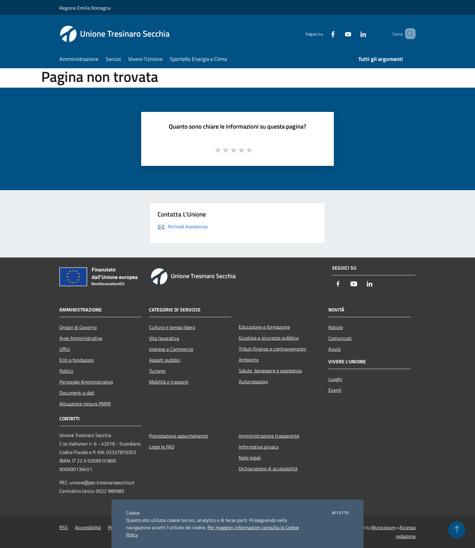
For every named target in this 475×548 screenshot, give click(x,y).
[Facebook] (324, 33)
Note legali (250, 457)
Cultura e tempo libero (172, 327)
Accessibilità (88, 527)
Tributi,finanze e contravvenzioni (272, 348)
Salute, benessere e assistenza (270, 370)
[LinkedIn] (354, 33)
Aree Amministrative (80, 338)
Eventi (335, 390)
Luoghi (335, 379)
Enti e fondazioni (76, 360)
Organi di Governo (78, 327)
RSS (63, 527)
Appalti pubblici (165, 360)
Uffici (64, 349)
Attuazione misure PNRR (85, 403)
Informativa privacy (259, 446)
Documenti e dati (77, 392)
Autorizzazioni (253, 381)
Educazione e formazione (264, 327)
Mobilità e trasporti (168, 381)
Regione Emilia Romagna (85, 8)
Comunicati (340, 338)
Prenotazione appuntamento (178, 435)
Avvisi (334, 349)
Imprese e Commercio (171, 349)
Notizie (335, 327)
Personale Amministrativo (86, 381)
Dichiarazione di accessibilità (268, 468)
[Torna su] (456, 529)
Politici (66, 371)
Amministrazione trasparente (269, 435)
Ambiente (249, 359)
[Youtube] (339, 33)
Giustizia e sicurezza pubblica (269, 337)
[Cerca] (408, 33)
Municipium (383, 527)
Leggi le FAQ (161, 446)
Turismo (157, 371)
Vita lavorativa (164, 338)
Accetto (340, 513)
